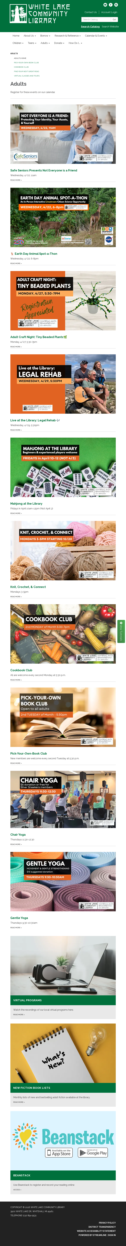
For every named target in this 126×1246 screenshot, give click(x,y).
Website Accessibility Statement (96, 1231)
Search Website (110, 26)
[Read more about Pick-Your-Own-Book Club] (63, 723)
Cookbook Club (21, 67)
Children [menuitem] (17, 43)
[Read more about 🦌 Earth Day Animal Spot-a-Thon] (63, 223)
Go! (114, 19)
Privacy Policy (107, 1223)
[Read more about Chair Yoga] (63, 805)
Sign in (112, 1235)
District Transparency (102, 1227)
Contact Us (91, 12)
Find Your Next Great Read (26, 71)
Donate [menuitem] (58, 43)
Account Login (109, 12)
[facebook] (111, 5)
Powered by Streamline (92, 1235)
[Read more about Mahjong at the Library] (63, 473)
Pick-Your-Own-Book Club (26, 63)
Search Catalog (90, 26)
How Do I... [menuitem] (74, 43)
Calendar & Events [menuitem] (95, 35)
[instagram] (116, 5)
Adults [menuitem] (44, 43)
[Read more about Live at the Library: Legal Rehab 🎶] (63, 390)
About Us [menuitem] (29, 35)
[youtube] (105, 5)
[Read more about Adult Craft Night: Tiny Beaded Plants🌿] (63, 306)
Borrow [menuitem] (44, 35)
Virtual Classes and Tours (27, 76)
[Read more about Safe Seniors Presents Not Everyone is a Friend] (63, 140)
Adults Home (20, 58)
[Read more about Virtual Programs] (63, 977)
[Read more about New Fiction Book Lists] (63, 1065)
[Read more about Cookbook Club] (63, 640)
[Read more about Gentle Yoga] (63, 887)
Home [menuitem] (16, 35)
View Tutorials (121, 631)
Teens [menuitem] (31, 43)
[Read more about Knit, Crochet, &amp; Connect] (63, 556)
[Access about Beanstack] (63, 1152)
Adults (14, 54)
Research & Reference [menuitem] (67, 35)
